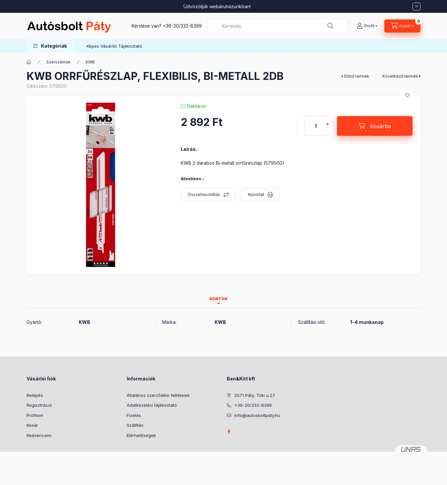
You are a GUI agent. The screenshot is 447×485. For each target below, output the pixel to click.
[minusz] (327, 130)
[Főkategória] (29, 62)
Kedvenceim (39, 435)
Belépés (35, 395)
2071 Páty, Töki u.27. (254, 395)
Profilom (35, 415)
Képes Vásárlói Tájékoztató (114, 46)
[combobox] (277, 26)
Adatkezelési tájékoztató (152, 405)
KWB (90, 62)
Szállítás (135, 425)
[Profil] (367, 26)
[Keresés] (330, 26)
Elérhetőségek (141, 435)
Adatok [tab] (218, 298)
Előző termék (356, 76)
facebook (228, 431)
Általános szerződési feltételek (158, 395)
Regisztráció (39, 405)
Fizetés (134, 415)
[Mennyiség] (315, 125)
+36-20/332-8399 (182, 26)
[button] (50, 46)
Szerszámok (58, 62)
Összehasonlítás (204, 194)
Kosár (32, 425)
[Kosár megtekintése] (402, 26)
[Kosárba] (375, 126)
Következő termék (400, 76)
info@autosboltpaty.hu (257, 415)
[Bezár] (416, 7)
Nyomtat (256, 194)
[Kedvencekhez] (407, 95)
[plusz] (327, 121)
